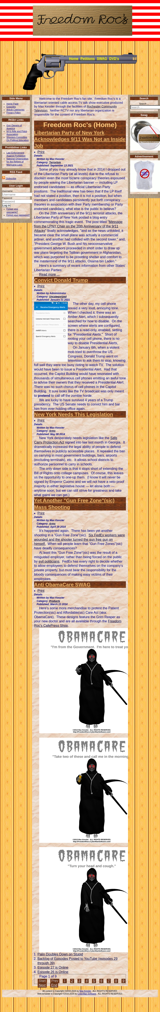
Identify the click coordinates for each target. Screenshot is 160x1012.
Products (54, 601)
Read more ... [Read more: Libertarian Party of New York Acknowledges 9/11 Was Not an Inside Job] (49, 274)
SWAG (102, 58)
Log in (6, 205)
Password (7, 198)
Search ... (144, 103)
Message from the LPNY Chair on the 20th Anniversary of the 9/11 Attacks (78, 226)
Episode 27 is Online (52, 967)
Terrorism (55, 162)
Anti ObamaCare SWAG (62, 584)
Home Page (13, 103)
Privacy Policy (14, 112)
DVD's (114, 58)
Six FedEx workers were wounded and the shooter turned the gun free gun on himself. (79, 539)
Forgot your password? (18, 215)
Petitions (87, 58)
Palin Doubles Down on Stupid (60, 954)
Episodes (11, 106)
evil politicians (49, 561)
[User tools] (34, 149)
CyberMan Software (86, 994)
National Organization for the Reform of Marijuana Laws (17, 161)
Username (7, 191)
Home (73, 58)
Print (40, 152)
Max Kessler (85, 991)
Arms (52, 430)
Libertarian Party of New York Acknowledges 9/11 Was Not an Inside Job (79, 139)
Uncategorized (58, 296)
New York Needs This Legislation (73, 414)
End (54, 985)
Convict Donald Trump (61, 280)
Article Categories (15, 109)
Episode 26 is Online (52, 972)
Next (42, 985)
